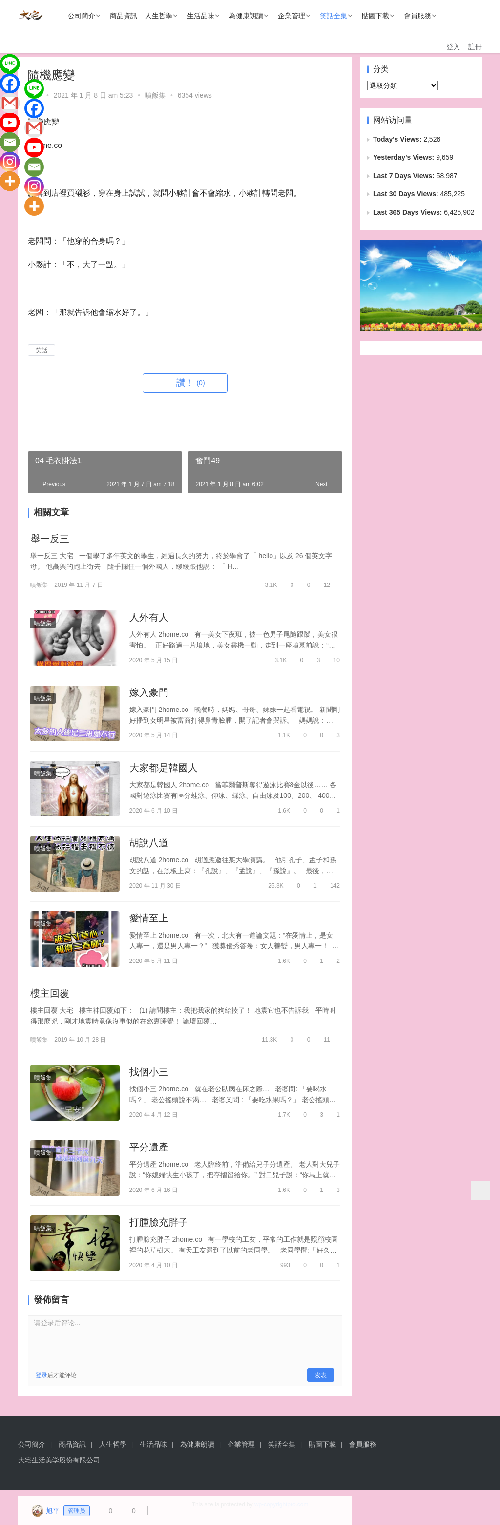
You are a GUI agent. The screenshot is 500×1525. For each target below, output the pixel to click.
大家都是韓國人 (163, 769)
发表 (321, 1381)
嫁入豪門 (148, 694)
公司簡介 (81, 16)
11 (322, 1043)
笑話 (41, 350)
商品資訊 (123, 16)
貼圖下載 (375, 16)
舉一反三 (49, 539)
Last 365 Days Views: (408, 212)
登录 (41, 1381)
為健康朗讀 (246, 16)
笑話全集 (333, 16)
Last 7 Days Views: (405, 176)
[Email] (10, 142)
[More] (10, 181)
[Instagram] (10, 161)
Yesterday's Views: (404, 157)
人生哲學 (158, 16)
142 (331, 888)
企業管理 (291, 16)
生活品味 (200, 16)
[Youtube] (10, 122)
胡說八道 (148, 845)
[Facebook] (10, 83)
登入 (453, 47)
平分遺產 (148, 1152)
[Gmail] (10, 103)
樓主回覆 (49, 996)
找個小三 (148, 1075)
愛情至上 (148, 921)
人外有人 (148, 618)
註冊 (475, 47)
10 (332, 661)
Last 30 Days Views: (406, 194)
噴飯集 (155, 95)
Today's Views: (398, 139)
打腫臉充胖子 (158, 1227)
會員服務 (417, 16)
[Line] (10, 64)
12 (322, 585)
